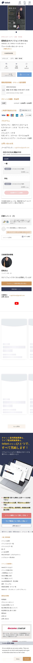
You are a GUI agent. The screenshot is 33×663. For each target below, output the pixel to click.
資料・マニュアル (6, 584)
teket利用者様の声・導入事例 (9, 581)
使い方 (3, 549)
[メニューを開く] (30, 3)
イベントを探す (5, 541)
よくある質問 (5, 552)
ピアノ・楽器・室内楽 (16, 36)
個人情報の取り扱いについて (9, 607)
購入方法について (26, 110)
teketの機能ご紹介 (6, 575)
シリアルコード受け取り (8, 557)
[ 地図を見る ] (7, 48)
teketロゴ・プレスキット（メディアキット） (14, 589)
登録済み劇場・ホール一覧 (8, 586)
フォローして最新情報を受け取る (16, 283)
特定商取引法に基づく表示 (8, 610)
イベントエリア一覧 (6, 546)
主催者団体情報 (8, 53)
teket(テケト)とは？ (7, 567)
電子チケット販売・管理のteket (11, 531)
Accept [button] (27, 659)
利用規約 (3, 599)
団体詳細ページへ (16, 289)
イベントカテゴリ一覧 (7, 543)
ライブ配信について (6, 578)
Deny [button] (18, 659)
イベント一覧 (25, 531)
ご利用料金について (6, 573)
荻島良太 (4, 271)
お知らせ (3, 616)
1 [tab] (16, 32)
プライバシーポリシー (7, 602)
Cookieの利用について (7, 605)
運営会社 (3, 613)
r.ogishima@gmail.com (21, 147)
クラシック (4, 36)
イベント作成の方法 (6, 570)
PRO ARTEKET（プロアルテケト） (11, 554)
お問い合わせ (5, 618)
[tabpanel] (16, 17)
